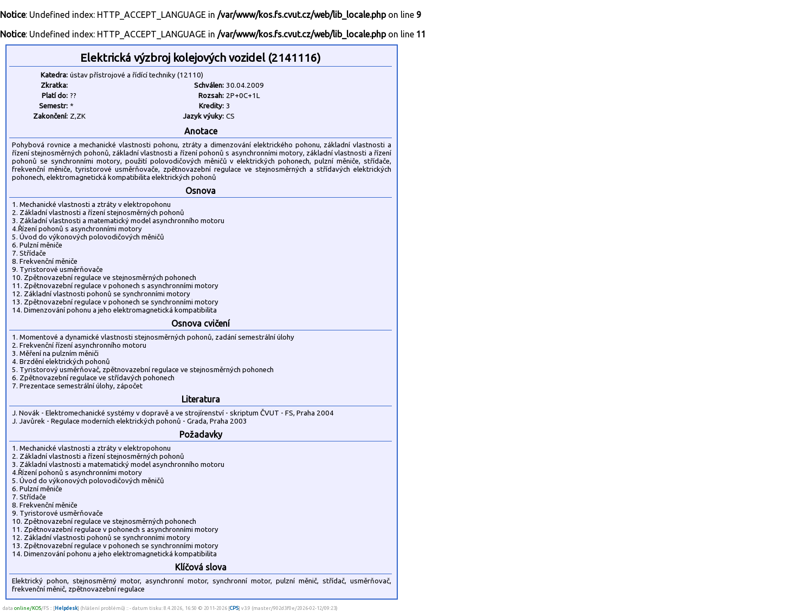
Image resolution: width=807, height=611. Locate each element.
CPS (234, 608)
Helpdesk (66, 608)
